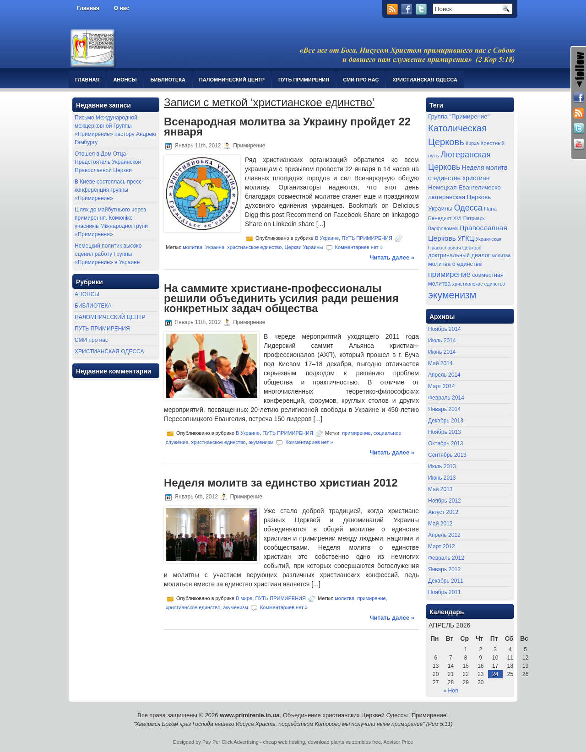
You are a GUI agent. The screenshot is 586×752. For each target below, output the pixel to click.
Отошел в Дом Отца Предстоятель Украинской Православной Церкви (108, 162)
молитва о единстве (455, 264)
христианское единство (254, 247)
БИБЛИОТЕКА (167, 79)
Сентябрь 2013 (447, 455)
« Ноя (451, 690)
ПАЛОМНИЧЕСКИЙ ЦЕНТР (232, 79)
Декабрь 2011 (445, 581)
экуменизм (261, 441)
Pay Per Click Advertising (230, 742)
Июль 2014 (442, 340)
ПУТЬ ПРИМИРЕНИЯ (303, 79)
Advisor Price (398, 742)
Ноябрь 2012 (444, 501)
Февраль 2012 (446, 558)
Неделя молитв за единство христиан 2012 (281, 482)
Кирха (472, 143)
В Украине (327, 238)
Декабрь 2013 (445, 420)
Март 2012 (441, 546)
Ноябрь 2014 (444, 329)
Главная (88, 8)
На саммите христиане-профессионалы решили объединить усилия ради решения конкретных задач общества (281, 298)
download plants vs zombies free (344, 742)
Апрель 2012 (444, 535)
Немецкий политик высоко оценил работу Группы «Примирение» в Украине (108, 254)
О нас (121, 8)
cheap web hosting (284, 742)
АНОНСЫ (124, 79)
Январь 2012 (444, 569)
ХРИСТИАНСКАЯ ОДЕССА (424, 79)
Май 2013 (440, 489)
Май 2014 (440, 363)
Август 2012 (443, 512)
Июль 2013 (442, 466)
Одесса (468, 207)
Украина (214, 247)
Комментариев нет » (359, 247)
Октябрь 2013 (445, 443)
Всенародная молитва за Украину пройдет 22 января (287, 126)
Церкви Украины (304, 247)
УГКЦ (465, 238)
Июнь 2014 (442, 352)
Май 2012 (440, 523)
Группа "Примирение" (459, 116)
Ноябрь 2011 (444, 592)
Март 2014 (441, 386)
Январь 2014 (444, 409)
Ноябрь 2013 (444, 432)
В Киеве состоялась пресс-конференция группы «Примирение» (109, 190)
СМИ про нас (361, 79)
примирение (356, 432)
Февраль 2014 (446, 398)
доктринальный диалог (459, 255)
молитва (192, 247)
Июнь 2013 (442, 478)
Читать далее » (391, 257)
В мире (244, 598)
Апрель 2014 (444, 375)
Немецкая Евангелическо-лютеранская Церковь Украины (465, 197)
